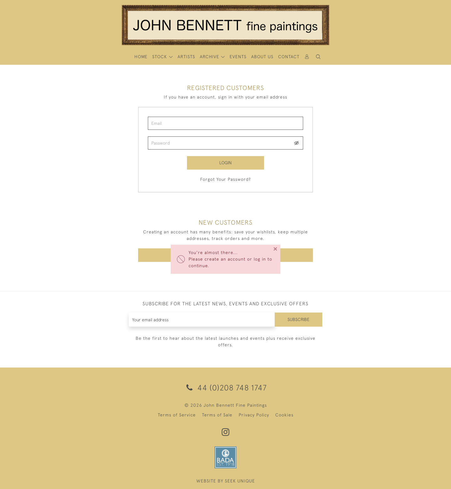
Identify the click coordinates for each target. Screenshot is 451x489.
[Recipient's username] (202, 320)
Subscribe (298, 319)
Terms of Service (177, 414)
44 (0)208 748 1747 (225, 387)
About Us (262, 56)
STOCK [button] (160, 56)
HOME (141, 56)
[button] (318, 56)
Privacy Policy (254, 414)
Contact (288, 56)
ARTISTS (186, 56)
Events (238, 56)
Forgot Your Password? (225, 179)
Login (225, 162)
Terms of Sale (217, 414)
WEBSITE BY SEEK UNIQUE (225, 480)
